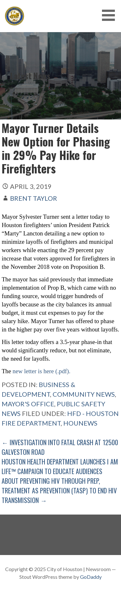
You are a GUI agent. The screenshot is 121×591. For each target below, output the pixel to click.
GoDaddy (91, 577)
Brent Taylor (33, 198)
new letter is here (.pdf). (40, 371)
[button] (110, 15)
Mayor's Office (28, 404)
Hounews (80, 423)
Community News (84, 394)
